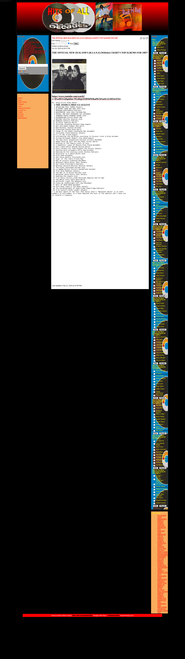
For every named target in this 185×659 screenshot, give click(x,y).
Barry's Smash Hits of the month (35, 51)
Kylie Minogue (160, 96)
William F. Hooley (161, 489)
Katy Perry (160, 63)
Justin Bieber (161, 78)
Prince (158, 165)
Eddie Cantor (160, 389)
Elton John (159, 211)
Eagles (158, 202)
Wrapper (21, 104)
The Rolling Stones (159, 234)
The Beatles (160, 231)
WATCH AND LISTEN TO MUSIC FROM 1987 (162, 609)
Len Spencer (160, 441)
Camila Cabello (161, 68)
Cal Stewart (159, 465)
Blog (19, 100)
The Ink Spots (160, 360)
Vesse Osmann (161, 503)
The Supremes (160, 237)
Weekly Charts (29, 49)
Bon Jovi (158, 186)
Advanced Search (24, 108)
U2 (157, 170)
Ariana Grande (161, 60)
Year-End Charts (30, 45)
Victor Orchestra (161, 449)
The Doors (159, 257)
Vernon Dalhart (161, 378)
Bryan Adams (160, 149)
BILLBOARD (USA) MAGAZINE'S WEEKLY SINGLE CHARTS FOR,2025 (162, 521)
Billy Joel (159, 179)
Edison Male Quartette (160, 495)
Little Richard (160, 275)
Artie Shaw (159, 339)
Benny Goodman (161, 337)
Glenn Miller (160, 308)
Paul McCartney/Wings (161, 205)
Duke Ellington (160, 358)
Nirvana (158, 128)
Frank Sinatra (160, 306)
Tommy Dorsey (161, 319)
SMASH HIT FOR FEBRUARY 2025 (161, 602)
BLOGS (27, 58)
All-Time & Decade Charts (33, 47)
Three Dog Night (161, 216)
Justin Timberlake (159, 110)
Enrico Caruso (160, 462)
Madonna (159, 167)
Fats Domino (160, 270)
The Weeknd (161, 70)
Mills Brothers (160, 321)
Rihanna (158, 94)
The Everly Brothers (159, 279)
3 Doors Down (160, 107)
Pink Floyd (159, 199)
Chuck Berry (160, 273)
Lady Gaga (160, 81)
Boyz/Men (159, 147)
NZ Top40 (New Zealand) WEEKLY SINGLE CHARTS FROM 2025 (162, 594)
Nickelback (159, 104)
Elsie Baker (159, 452)
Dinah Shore (160, 326)
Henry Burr (159, 408)
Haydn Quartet (160, 419)
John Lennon (160, 208)
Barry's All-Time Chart (31, 42)
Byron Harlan (160, 416)
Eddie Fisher (160, 293)
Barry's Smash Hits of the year (34, 52)
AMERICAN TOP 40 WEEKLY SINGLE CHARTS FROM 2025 (161, 539)
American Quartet (159, 411)
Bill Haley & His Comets (161, 282)
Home (26, 40)
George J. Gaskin (159, 476)
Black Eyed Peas (161, 115)
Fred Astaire (160, 347)
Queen (158, 221)
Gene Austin (160, 376)
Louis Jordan (160, 324)
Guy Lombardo (161, 352)
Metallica (159, 136)
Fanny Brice (160, 395)
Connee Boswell (161, 342)
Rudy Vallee (160, 386)
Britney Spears (160, 141)
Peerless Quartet (161, 457)
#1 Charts (27, 44)
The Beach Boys (161, 240)
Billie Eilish (160, 47)
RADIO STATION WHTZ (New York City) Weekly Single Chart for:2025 (162, 549)
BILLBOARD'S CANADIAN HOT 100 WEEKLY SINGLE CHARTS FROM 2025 (162, 560)
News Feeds (22, 102)
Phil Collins (159, 184)
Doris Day (159, 313)
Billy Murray (159, 405)
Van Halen (159, 176)
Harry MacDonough (160, 427)
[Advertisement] (60, 241)
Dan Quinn (159, 484)
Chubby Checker (161, 246)
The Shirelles (160, 255)
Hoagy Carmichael (159, 392)
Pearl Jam (159, 131)
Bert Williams (160, 454)
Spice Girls (159, 139)
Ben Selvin (159, 381)
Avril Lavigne (160, 99)
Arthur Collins (160, 414)
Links (20, 106)
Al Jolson (159, 373)
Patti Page (159, 290)
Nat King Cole (160, 288)
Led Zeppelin (160, 197)
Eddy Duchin (160, 355)
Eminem (158, 118)
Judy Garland (160, 350)
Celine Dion (159, 144)
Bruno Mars (160, 76)
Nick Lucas (159, 383)
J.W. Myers (159, 497)
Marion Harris (160, 422)
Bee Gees (159, 213)
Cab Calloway (160, 345)
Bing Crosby (160, 303)
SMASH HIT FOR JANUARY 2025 (161, 530)
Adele (158, 73)
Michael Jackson (161, 162)
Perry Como (160, 316)
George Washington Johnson (159, 480)
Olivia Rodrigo (161, 50)
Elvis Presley (160, 268)
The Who (159, 252)
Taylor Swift (160, 83)
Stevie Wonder (160, 218)
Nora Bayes (159, 424)
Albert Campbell (161, 460)
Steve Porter (160, 491)
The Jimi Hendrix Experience (161, 249)
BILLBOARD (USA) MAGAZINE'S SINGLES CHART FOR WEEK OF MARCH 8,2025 (162, 582)
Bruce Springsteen (160, 173)
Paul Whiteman (161, 371)
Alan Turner (159, 447)
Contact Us (28, 54)
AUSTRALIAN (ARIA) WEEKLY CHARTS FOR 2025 (162, 570)
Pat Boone (159, 285)
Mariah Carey (160, 134)
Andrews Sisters (161, 311)
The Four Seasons (159, 243)
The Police (159, 181)
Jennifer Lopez (160, 113)
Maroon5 (159, 102)
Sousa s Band (160, 486)
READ (26, 56)
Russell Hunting (161, 500)
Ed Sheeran (160, 65)
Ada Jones (159, 430)
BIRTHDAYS (28, 59)
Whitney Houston (161, 152)
